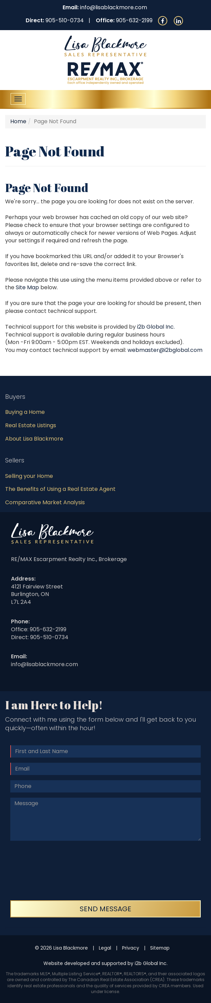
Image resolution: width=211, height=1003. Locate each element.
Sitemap (160, 947)
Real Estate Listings (30, 425)
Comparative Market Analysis (45, 502)
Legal (105, 947)
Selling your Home (29, 476)
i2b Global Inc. (156, 327)
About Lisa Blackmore (34, 439)
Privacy (130, 947)
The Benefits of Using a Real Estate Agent (60, 489)
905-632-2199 (134, 20)
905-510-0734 (64, 20)
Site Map (27, 287)
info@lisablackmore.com (113, 7)
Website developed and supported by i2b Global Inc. (105, 963)
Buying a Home (25, 412)
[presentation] (38, 870)
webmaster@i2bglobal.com (165, 350)
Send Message (105, 909)
